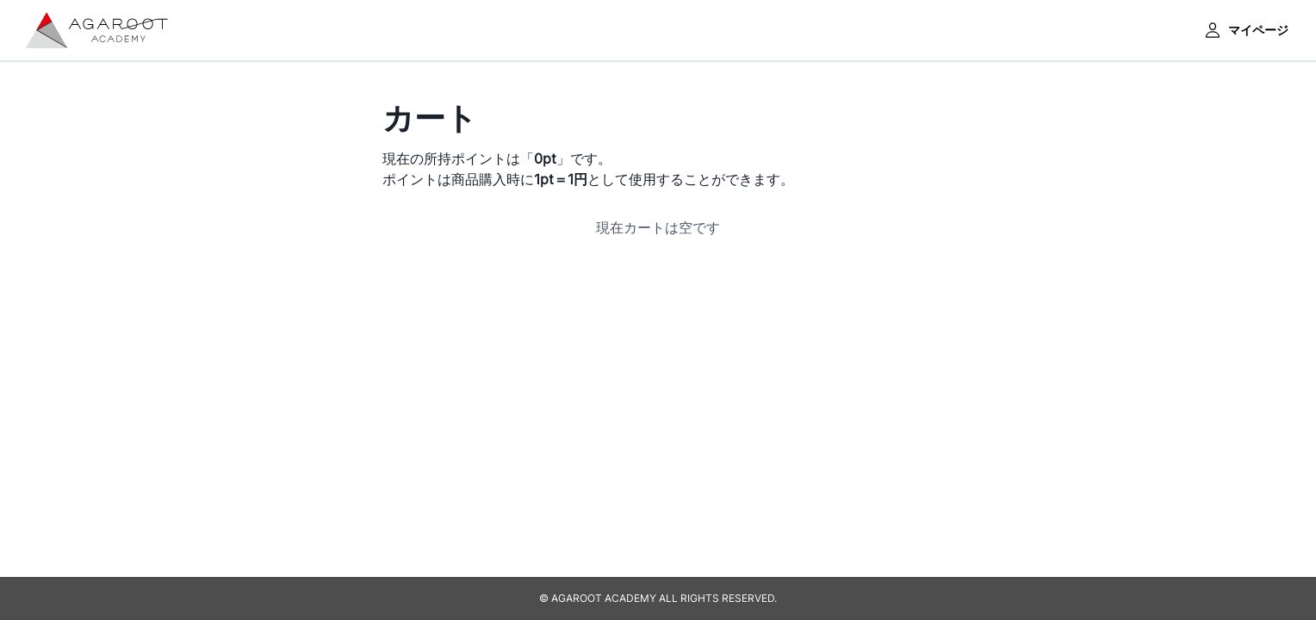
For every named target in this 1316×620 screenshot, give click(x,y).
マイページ (1246, 30)
